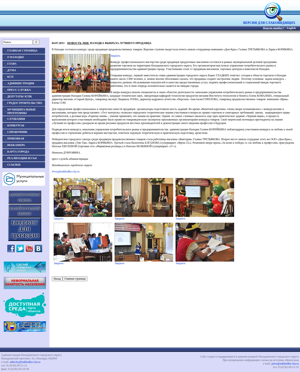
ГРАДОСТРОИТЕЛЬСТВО (24, 103)
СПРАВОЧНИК (17, 132)
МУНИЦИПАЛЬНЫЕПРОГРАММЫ (21, 111)
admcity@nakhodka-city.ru (25, 362)
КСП (10, 76)
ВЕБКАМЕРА (16, 145)
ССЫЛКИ (13, 164)
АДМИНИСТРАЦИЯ (20, 83)
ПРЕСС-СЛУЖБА (19, 89)
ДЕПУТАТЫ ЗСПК (19, 96)
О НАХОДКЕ (15, 57)
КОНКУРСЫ (15, 125)
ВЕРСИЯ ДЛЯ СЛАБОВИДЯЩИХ (269, 21)
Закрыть (115, 55)
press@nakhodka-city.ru (285, 363)
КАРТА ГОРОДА (18, 151)
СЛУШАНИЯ (16, 118)
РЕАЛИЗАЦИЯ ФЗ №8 (22, 158)
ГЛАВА (11, 63)
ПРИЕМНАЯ (15, 138)
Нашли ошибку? (273, 28)
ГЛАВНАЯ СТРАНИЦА (22, 50)
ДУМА (11, 70)
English (291, 28)
